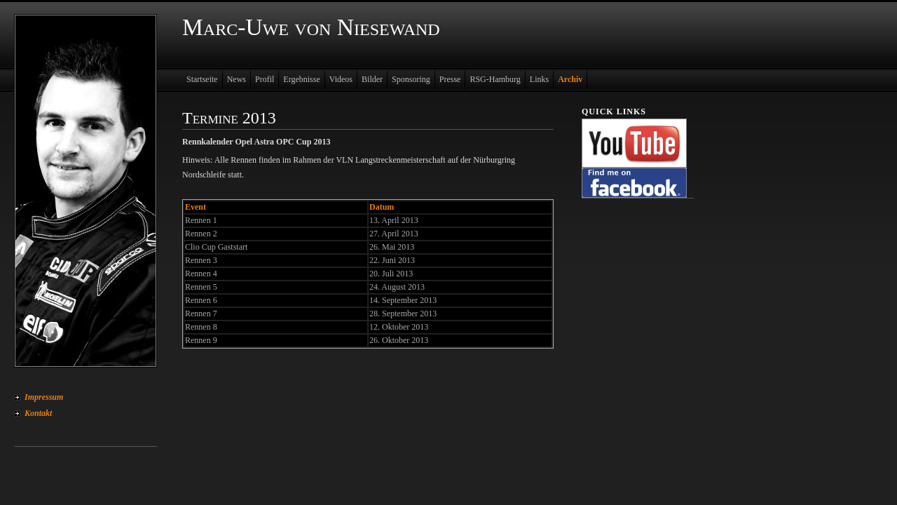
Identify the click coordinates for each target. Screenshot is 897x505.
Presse (450, 79)
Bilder (372, 79)
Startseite (202, 79)
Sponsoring (411, 79)
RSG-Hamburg (495, 79)
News (236, 79)
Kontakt (38, 413)
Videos (340, 79)
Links (539, 79)
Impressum (44, 397)
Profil (264, 79)
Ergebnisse (301, 79)
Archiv (570, 79)
